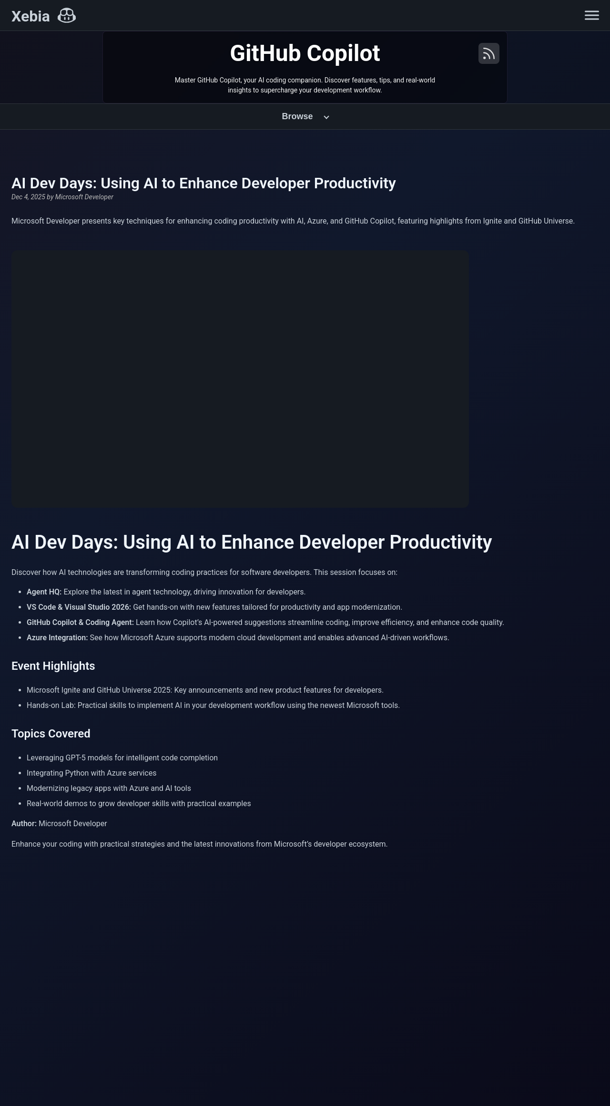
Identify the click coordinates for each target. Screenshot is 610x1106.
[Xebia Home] (43, 16)
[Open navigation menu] (591, 15)
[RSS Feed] (488, 57)
